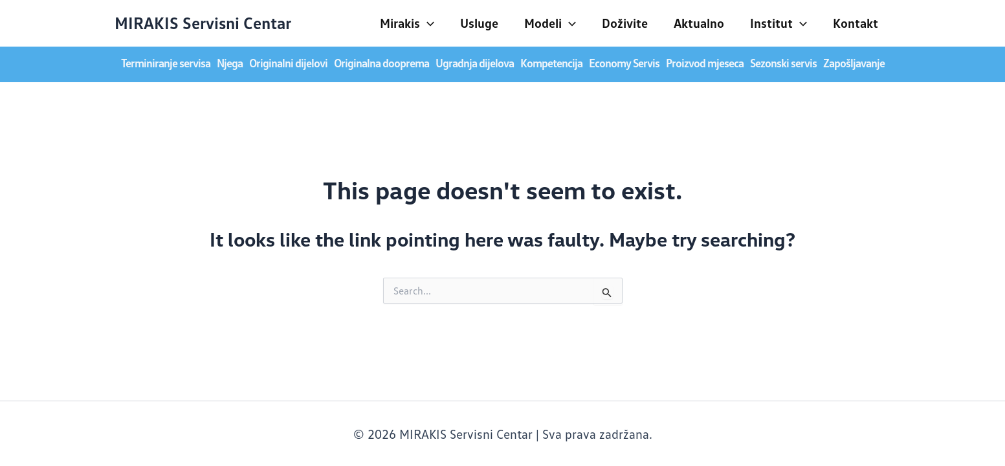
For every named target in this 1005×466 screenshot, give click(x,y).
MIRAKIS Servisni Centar (203, 22)
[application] (427, 22)
